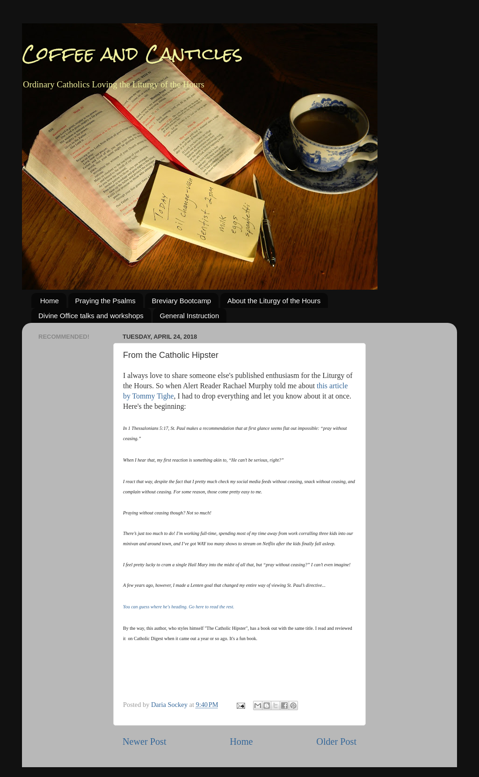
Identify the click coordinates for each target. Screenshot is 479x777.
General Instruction (189, 316)
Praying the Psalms (105, 301)
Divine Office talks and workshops (91, 316)
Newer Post (145, 741)
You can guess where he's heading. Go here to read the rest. (178, 606)
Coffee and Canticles (132, 53)
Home (49, 301)
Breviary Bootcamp (181, 301)
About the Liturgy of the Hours (273, 301)
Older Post (336, 741)
